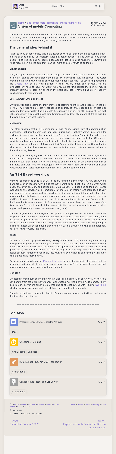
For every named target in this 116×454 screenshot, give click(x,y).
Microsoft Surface (52, 261)
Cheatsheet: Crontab (30, 342)
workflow (40, 405)
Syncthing (100, 285)
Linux (48, 405)
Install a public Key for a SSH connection (40, 362)
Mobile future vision (70, 23)
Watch (19, 407)
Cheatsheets (18, 352)
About (55, 6)
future (16, 405)
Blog (62, 6)
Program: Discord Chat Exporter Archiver (40, 322)
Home (21, 23)
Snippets (32, 352)
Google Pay (21, 84)
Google (27, 407)
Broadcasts (39, 23)
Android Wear (64, 405)
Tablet (88, 405)
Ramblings (52, 23)
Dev (14, 332)
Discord (80, 405)
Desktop (95, 405)
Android (31, 405)
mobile (23, 405)
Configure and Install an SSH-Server (38, 382)
